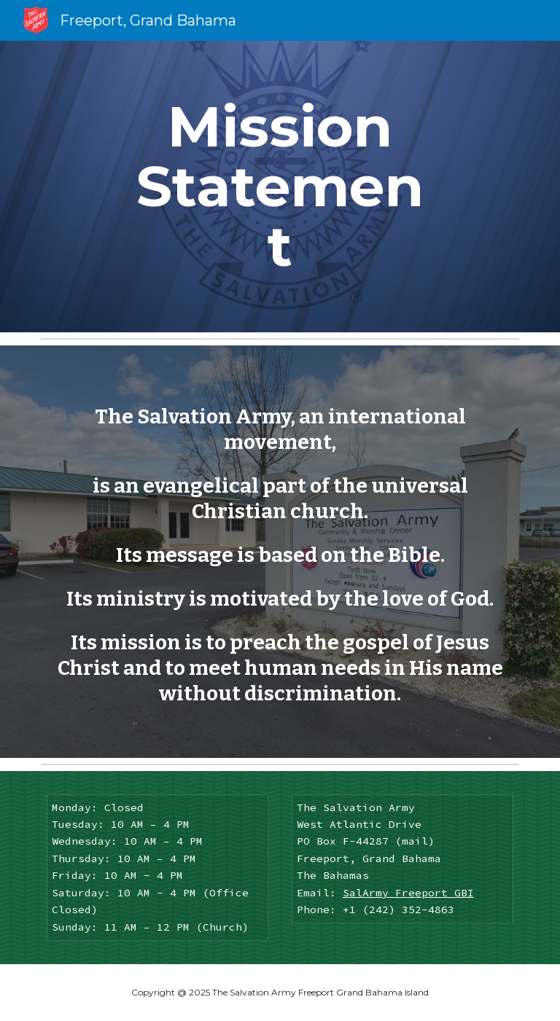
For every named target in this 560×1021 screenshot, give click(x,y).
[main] (279, 187)
